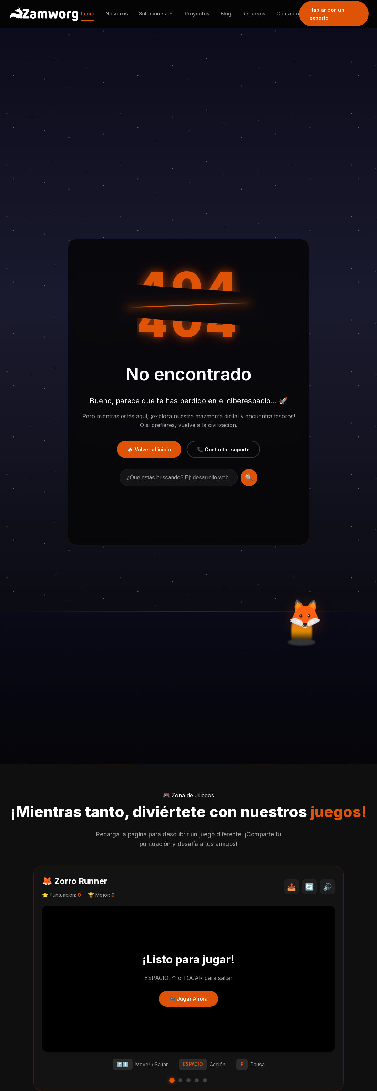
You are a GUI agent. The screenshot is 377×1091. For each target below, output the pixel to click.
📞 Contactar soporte (223, 449)
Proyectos (198, 14)
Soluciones (158, 14)
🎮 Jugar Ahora (188, 999)
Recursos (255, 14)
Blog (227, 14)
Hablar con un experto (328, 14)
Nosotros (118, 14)
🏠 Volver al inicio (149, 449)
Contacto (289, 14)
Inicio (89, 14)
